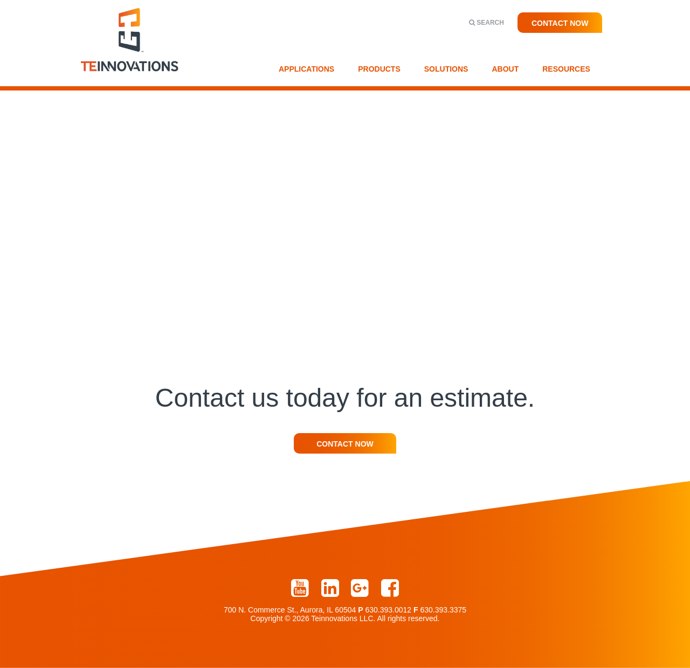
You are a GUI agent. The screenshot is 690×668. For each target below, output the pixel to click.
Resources (566, 69)
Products (379, 69)
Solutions (446, 69)
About (505, 69)
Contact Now (560, 23)
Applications (306, 69)
